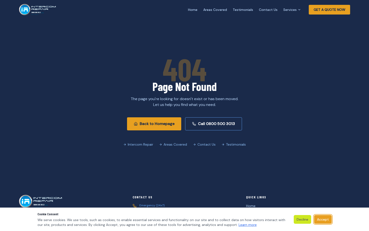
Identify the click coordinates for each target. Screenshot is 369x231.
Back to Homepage (154, 123)
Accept (323, 219)
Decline (302, 219)
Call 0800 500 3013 (213, 123)
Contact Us (268, 9)
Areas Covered (215, 9)
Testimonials (243, 9)
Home (192, 9)
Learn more (248, 225)
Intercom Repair (138, 144)
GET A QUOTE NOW (329, 9)
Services (292, 9)
